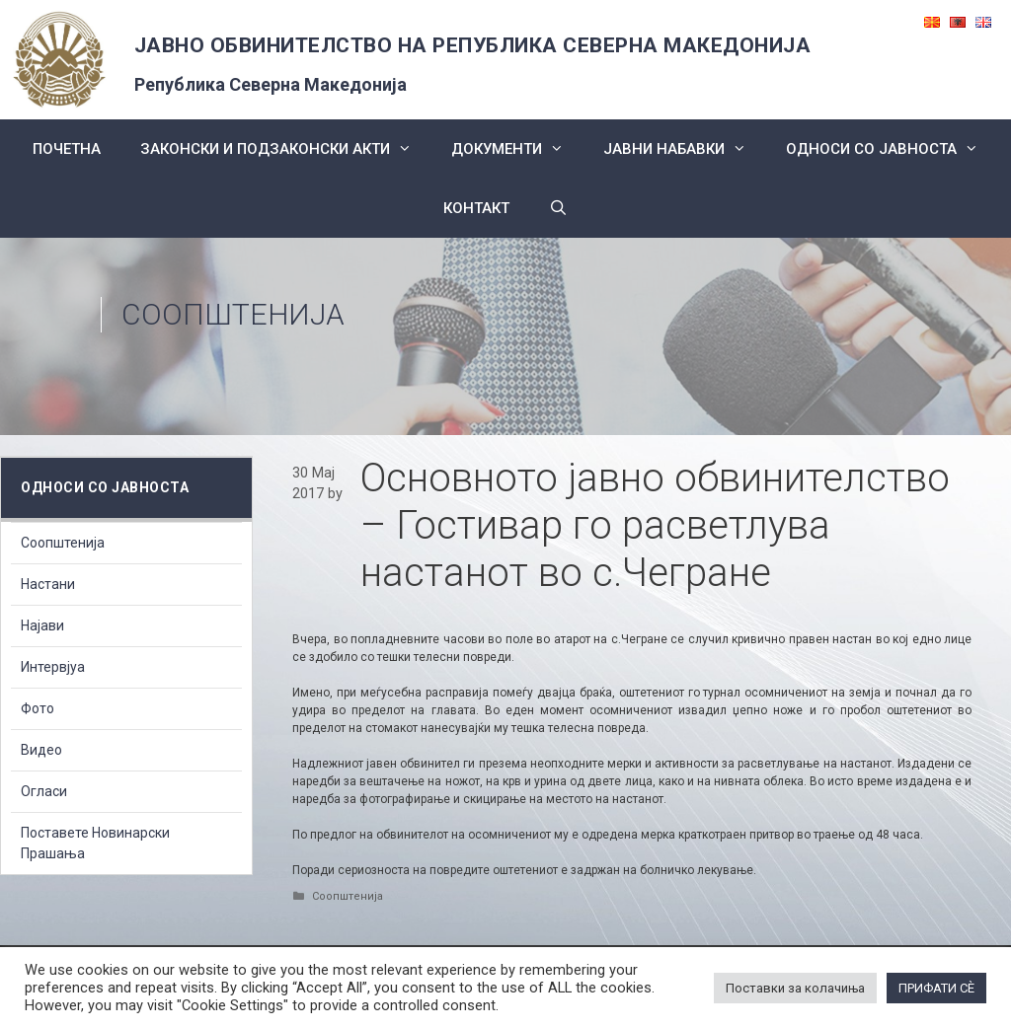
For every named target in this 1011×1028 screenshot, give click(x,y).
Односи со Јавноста (892, 149)
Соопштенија (233, 314)
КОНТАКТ (476, 208)
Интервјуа (53, 667)
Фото (37, 708)
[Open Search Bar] (558, 208)
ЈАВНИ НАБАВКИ (684, 149)
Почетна (67, 149)
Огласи (44, 791)
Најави (42, 625)
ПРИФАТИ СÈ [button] (936, 988)
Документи (517, 149)
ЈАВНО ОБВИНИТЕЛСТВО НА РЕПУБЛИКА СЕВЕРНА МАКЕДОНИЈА (473, 45)
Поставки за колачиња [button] (795, 988)
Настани (48, 584)
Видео (41, 750)
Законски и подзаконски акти (285, 149)
